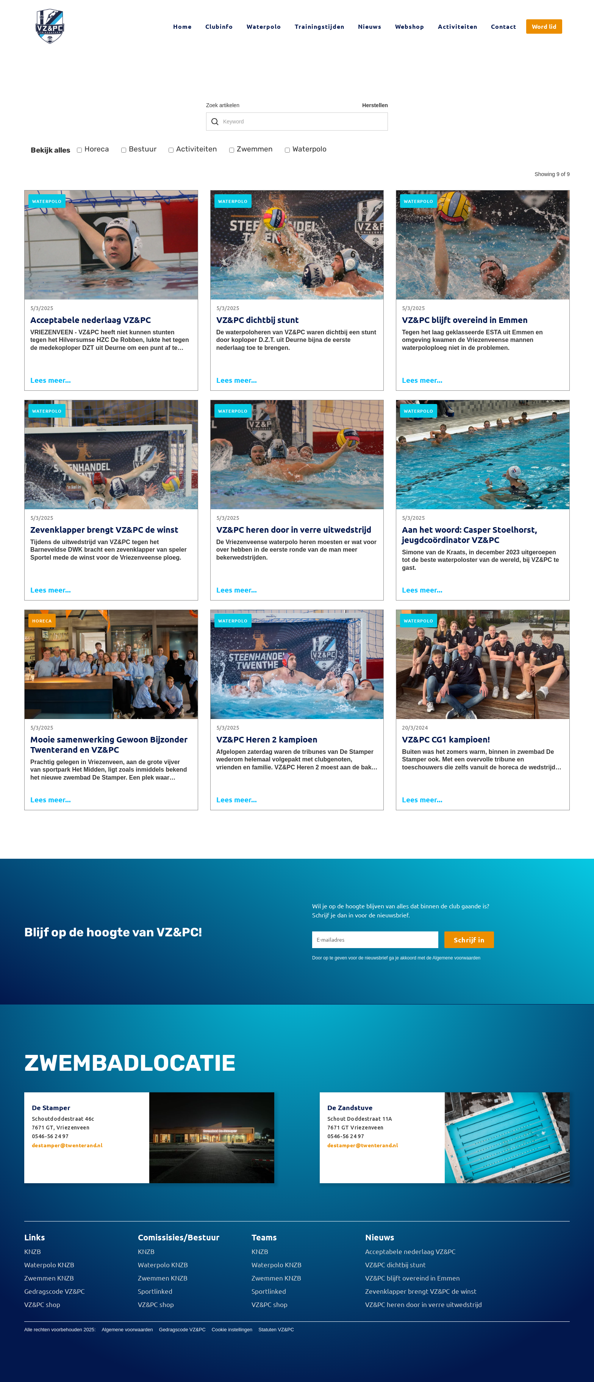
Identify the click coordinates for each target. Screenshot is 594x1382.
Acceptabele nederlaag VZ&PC (410, 1251)
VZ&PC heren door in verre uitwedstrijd (423, 1304)
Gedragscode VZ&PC (54, 1291)
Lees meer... (50, 380)
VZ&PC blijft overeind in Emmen (412, 1278)
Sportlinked (155, 1291)
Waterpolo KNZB (49, 1264)
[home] (50, 26)
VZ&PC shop (42, 1304)
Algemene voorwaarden (127, 1329)
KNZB (32, 1251)
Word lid (544, 26)
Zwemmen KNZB (49, 1278)
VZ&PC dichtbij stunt (395, 1264)
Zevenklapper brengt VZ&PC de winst (421, 1291)
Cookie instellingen (232, 1329)
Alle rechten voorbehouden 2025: (60, 1329)
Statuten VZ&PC (276, 1329)
